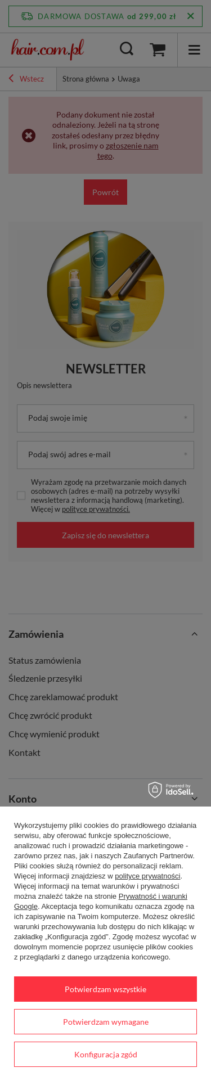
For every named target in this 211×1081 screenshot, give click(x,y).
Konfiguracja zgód (105, 1054)
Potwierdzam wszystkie (105, 989)
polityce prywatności (147, 876)
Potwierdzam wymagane (106, 1021)
